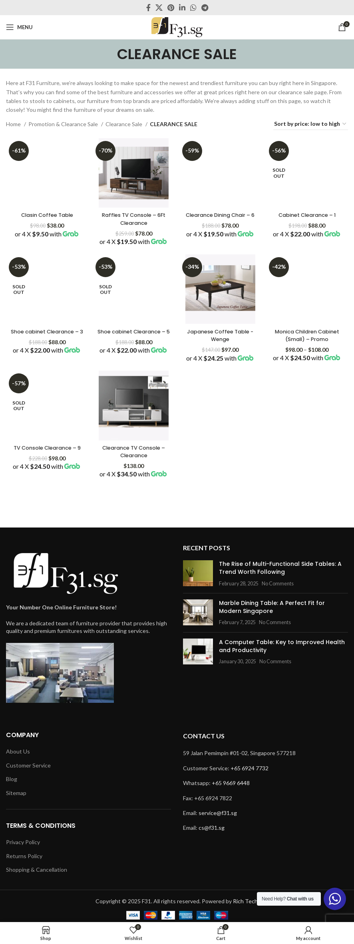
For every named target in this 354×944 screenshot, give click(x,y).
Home (14, 124)
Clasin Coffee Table (46, 213)
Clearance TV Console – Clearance (133, 459)
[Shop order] (310, 124)
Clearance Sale (124, 124)
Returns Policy (24, 856)
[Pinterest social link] (171, 8)
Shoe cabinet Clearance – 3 (45, 334)
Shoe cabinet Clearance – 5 (133, 334)
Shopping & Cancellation (36, 869)
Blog (11, 778)
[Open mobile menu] (19, 27)
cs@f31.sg (212, 827)
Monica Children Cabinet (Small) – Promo (308, 338)
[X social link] (159, 8)
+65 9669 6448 (231, 782)
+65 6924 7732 (249, 768)
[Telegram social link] (205, 8)
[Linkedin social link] (182, 8)
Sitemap (16, 792)
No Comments (278, 584)
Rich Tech (245, 901)
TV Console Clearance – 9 (46, 459)
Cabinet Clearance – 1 (308, 213)
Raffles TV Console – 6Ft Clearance (133, 217)
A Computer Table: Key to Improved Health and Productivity (282, 646)
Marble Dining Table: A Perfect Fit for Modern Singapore (272, 607)
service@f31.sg (218, 812)
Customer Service (28, 765)
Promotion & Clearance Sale (63, 124)
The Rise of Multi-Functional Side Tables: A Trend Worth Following (280, 568)
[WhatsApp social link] (193, 8)
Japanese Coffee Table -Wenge (221, 334)
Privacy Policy (23, 842)
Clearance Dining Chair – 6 (221, 217)
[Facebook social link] (148, 8)
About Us (18, 751)
